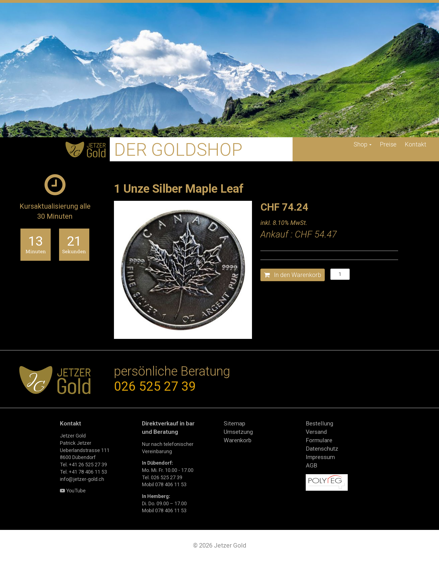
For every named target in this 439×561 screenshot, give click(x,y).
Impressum (320, 457)
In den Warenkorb (292, 274)
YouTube (73, 491)
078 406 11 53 (170, 484)
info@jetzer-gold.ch (82, 479)
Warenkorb (237, 440)
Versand (316, 432)
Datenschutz (322, 448)
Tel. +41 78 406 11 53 (83, 472)
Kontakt (415, 144)
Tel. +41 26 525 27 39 (83, 464)
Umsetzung (238, 432)
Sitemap (234, 423)
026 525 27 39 (155, 386)
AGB (311, 465)
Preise (388, 144)
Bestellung (319, 423)
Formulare (319, 440)
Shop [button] (363, 144)
